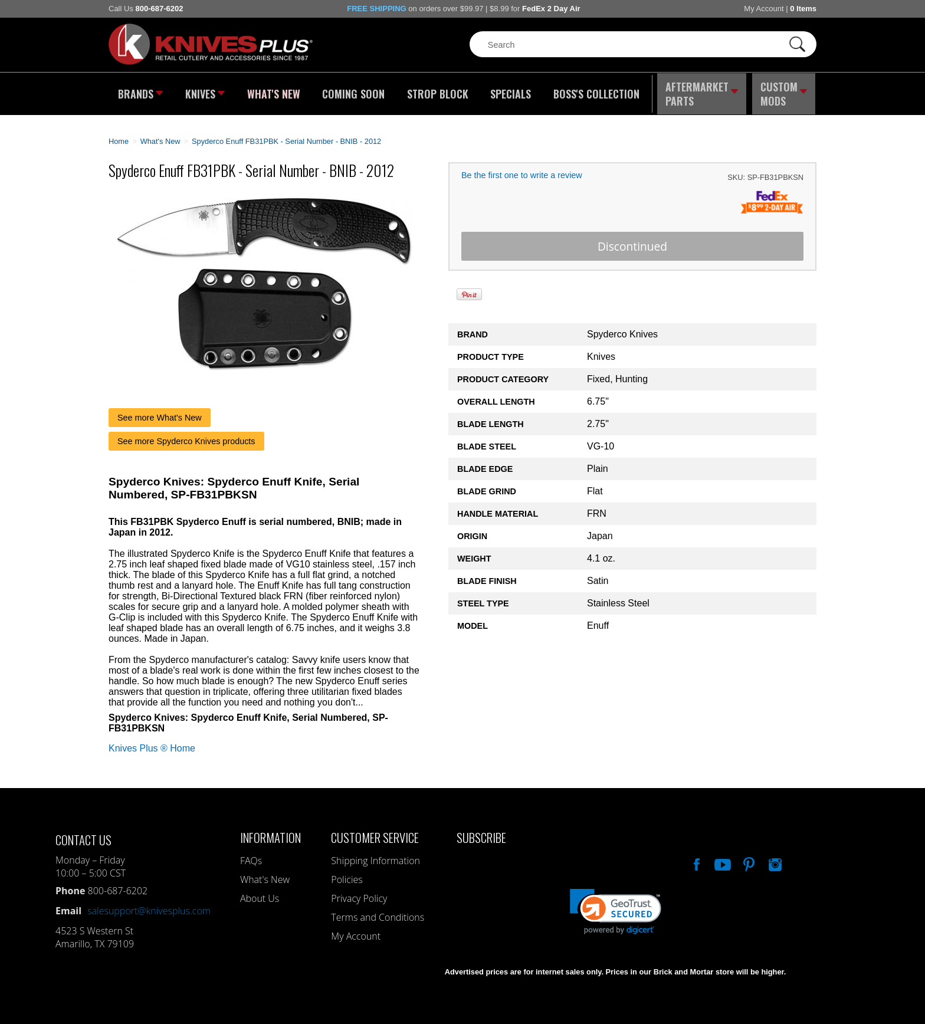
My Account (763, 8)
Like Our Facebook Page (695, 857)
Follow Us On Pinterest (748, 857)
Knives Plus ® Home (152, 743)
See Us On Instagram (774, 857)
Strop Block (436, 91)
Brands (139, 91)
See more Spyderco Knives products (186, 436)
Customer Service (375, 832)
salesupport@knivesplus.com (149, 905)
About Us (259, 893)
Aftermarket (701, 91)
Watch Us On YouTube (721, 857)
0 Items (803, 8)
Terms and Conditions (377, 911)
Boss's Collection (592, 91)
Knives (205, 91)
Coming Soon (353, 91)
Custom (784, 91)
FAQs (251, 855)
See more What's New (159, 412)
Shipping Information (375, 855)
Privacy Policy (359, 893)
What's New (274, 91)
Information (270, 832)
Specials (507, 91)
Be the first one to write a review (521, 170)
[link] (615, 906)
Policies (346, 874)
